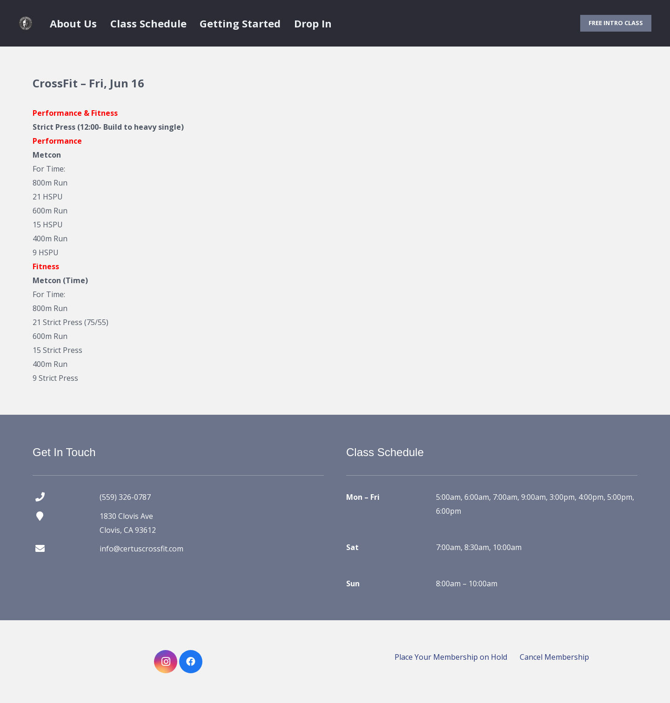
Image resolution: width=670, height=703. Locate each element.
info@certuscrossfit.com (141, 549)
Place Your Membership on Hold (451, 657)
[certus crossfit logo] (26, 23)
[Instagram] (165, 661)
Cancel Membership (554, 657)
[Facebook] (190, 661)
